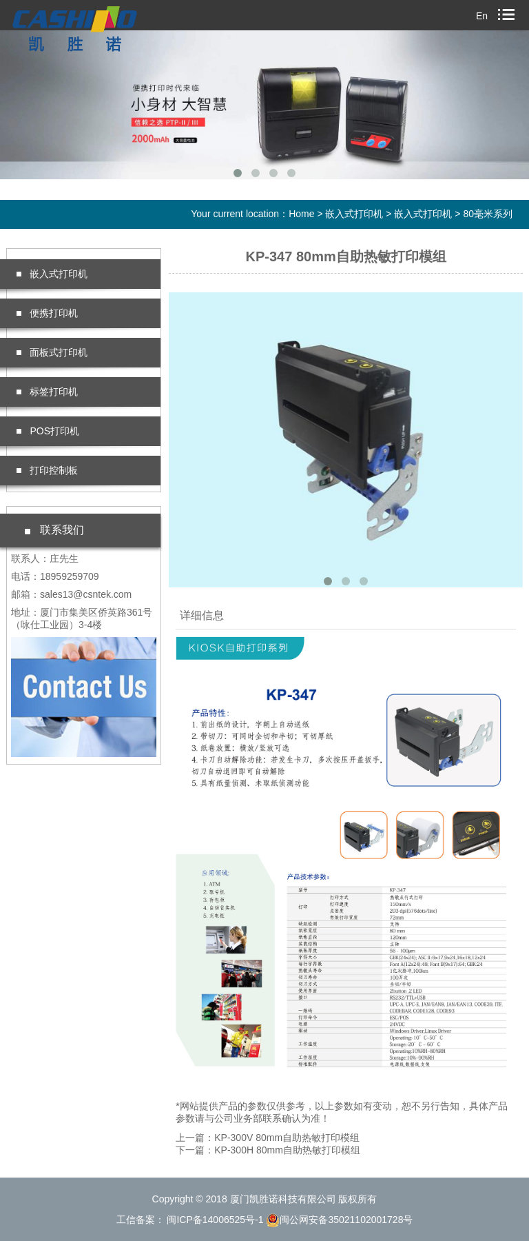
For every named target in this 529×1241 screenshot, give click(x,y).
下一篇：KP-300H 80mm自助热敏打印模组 (268, 1150)
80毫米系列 (487, 213)
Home (301, 213)
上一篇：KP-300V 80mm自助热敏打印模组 (268, 1137)
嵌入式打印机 (354, 213)
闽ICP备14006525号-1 (214, 1219)
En (482, 15)
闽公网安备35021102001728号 (339, 1219)
